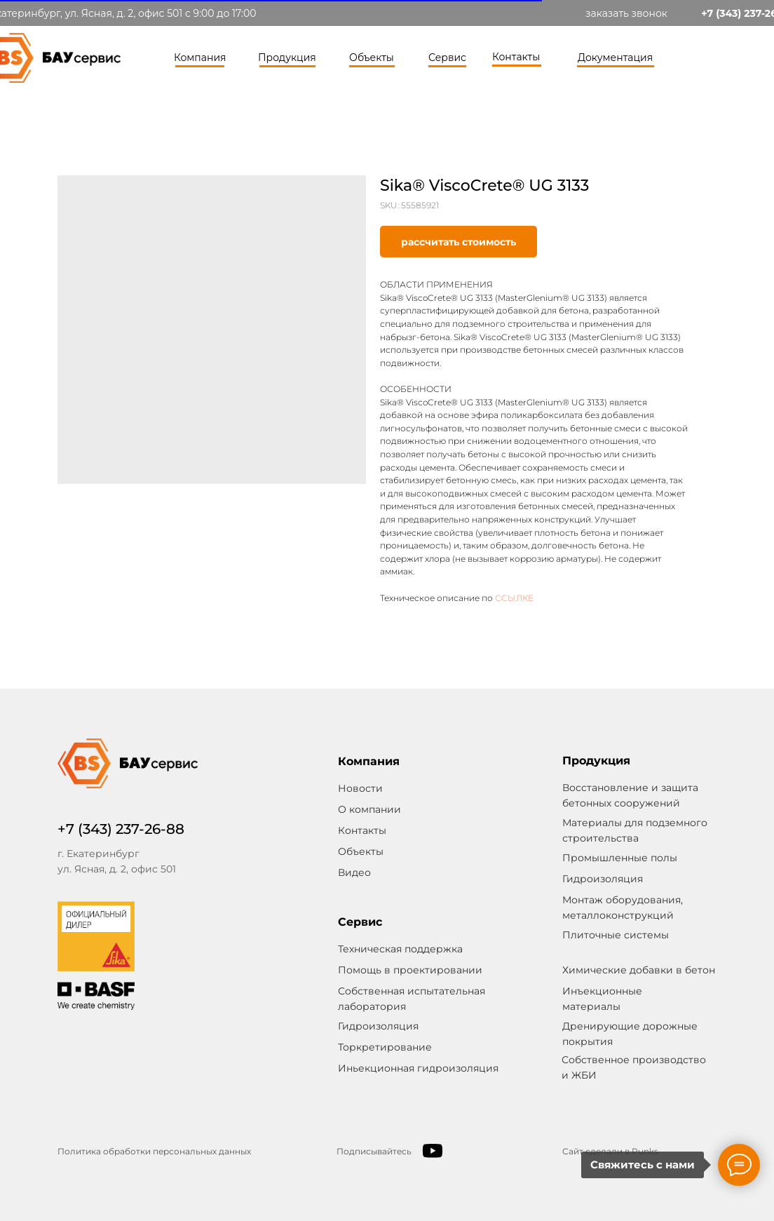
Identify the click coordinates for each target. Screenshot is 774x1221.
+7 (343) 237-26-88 (120, 829)
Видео (354, 872)
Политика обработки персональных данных (154, 1151)
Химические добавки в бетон (638, 970)
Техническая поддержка (400, 949)
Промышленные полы (619, 857)
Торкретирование (385, 1047)
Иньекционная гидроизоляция (418, 1068)
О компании (369, 809)
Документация (615, 57)
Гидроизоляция (378, 1026)
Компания (200, 57)
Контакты (516, 56)
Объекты (371, 57)
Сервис (447, 57)
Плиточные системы (615, 935)
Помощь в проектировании (410, 970)
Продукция (287, 57)
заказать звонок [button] (626, 13)
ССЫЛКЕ (514, 598)
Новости (360, 788)
